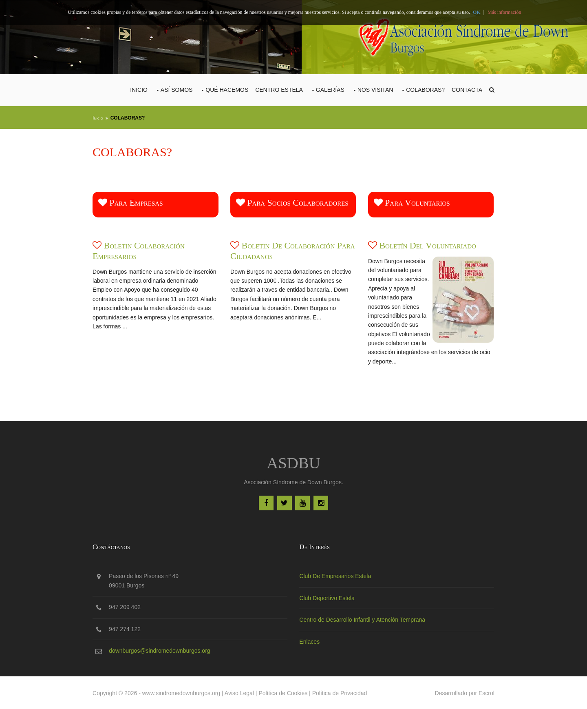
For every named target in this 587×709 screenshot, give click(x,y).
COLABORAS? (423, 89)
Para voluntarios (412, 202)
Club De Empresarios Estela (335, 575)
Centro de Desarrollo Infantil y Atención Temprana (363, 619)
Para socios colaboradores (293, 202)
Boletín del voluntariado (428, 244)
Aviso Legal (241, 692)
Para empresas (132, 202)
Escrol (485, 692)
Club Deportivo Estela (327, 597)
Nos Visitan (374, 89)
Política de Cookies (284, 692)
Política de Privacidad (341, 692)
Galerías (328, 89)
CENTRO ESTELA (277, 89)
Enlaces (310, 641)
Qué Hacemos (225, 89)
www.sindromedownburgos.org (183, 692)
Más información (504, 12)
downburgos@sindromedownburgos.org (161, 650)
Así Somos (175, 89)
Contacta (465, 89)
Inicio (137, 89)
